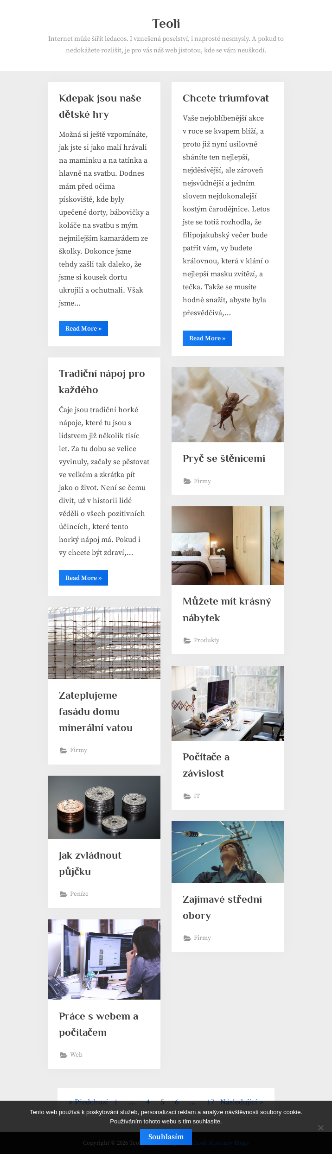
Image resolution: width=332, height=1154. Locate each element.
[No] (320, 1127)
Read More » (86, 330)
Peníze (79, 894)
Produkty (206, 640)
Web (76, 1055)
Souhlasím (166, 1136)
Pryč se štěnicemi (224, 458)
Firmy (202, 481)
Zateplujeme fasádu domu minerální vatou (96, 711)
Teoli (166, 23)
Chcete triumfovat (226, 98)
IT (197, 796)
